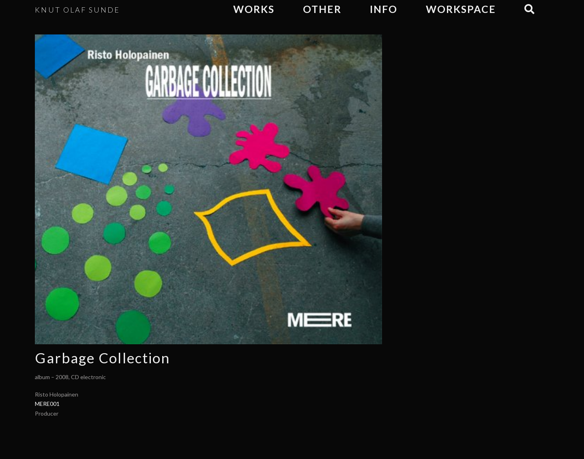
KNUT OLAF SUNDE (77, 9)
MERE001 (47, 403)
